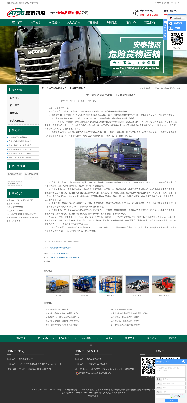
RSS (173, 3)
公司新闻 (14, 97)
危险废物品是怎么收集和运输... (21, 149)
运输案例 (92, 22)
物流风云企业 (17, 120)
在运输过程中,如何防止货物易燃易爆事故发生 (63, 317)
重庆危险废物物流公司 (131, 389)
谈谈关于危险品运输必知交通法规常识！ (65, 257)
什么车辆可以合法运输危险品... (21, 145)
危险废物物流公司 (15, 183)
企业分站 (158, 3)
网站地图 (166, 3)
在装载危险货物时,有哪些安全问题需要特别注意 (129, 313)
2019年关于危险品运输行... (19, 137)
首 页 (155, 88)
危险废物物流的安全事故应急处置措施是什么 (63, 313)
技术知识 (14, 113)
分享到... (178, 28)
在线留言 (178, 23)
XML (178, 3)
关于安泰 (35, 22)
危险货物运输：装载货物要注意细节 (125, 321)
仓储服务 (110, 296)
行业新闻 (14, 105)
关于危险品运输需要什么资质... (21, 141)
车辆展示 (111, 22)
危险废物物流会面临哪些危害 (57, 309)
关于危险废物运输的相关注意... (21, 157)
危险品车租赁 (164, 296)
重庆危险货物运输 (15, 174)
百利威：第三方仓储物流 (59, 254)
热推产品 (92, 395)
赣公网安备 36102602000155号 (95, 373)
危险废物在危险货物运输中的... (21, 153)
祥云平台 (98, 392)
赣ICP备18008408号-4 (72, 392)
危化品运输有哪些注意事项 (121, 309)
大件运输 (57, 296)
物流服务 (54, 22)
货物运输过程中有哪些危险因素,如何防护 (62, 325)
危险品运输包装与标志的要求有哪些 (125, 317)
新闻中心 (130, 22)
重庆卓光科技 (119, 392)
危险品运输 (73, 22)
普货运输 (84, 296)
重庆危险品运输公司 (94, 389)
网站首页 (16, 22)
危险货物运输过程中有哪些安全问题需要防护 (63, 321)
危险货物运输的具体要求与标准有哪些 (125, 325)
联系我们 (149, 22)
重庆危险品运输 (65, 248)
